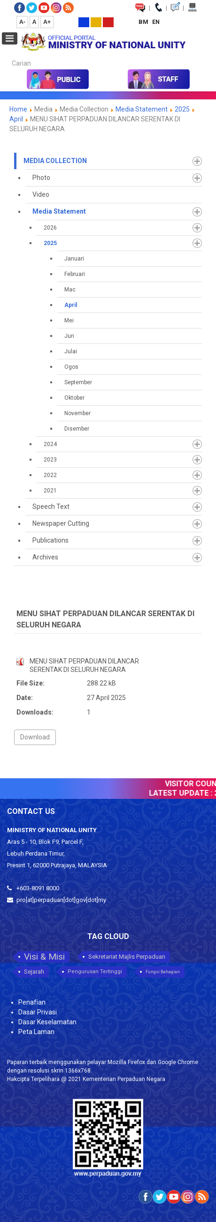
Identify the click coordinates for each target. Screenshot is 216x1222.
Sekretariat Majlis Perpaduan (126, 956)
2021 (50, 490)
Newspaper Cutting (60, 523)
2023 (50, 459)
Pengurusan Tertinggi (95, 972)
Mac (70, 289)
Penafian (32, 1002)
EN (156, 21)
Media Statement (142, 109)
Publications (50, 540)
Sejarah (34, 971)
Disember (76, 428)
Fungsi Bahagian (163, 971)
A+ (47, 22)
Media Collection (55, 160)
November (77, 413)
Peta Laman (36, 1032)
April (16, 119)
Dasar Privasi (37, 1012)
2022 (50, 475)
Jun (69, 336)
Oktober (74, 398)
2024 (50, 444)
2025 (182, 109)
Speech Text (50, 506)
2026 (50, 227)
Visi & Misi (44, 956)
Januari (74, 258)
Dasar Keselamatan (47, 1022)
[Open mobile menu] (9, 38)
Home (18, 109)
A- (22, 22)
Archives (45, 557)
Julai (70, 351)
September (78, 382)
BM (144, 21)
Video (40, 194)
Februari (74, 274)
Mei (69, 320)
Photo (41, 177)
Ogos (71, 367)
